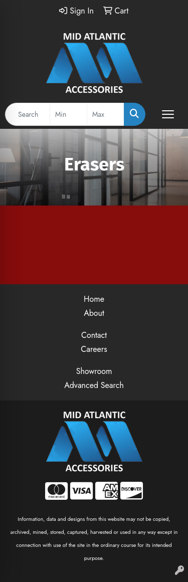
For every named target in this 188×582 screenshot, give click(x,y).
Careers (94, 349)
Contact (94, 335)
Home (94, 299)
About (94, 313)
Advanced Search (94, 385)
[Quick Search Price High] (105, 114)
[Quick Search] (27, 114)
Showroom (94, 371)
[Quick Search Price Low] (68, 114)
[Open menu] (168, 114)
